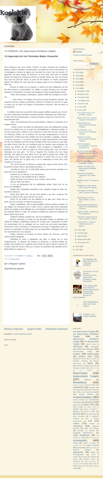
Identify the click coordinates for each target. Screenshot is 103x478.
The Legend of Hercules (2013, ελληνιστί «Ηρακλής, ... (87, 192)
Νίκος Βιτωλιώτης (91, 414)
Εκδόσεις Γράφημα (78, 385)
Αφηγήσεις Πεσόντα (79, 359)
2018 (78, 76)
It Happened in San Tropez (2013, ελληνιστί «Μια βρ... (87, 186)
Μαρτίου (80, 236)
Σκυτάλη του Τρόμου (85, 430)
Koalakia (78, 52)
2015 (78, 85)
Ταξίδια (75, 443)
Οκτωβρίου (81, 97)
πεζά (90, 421)
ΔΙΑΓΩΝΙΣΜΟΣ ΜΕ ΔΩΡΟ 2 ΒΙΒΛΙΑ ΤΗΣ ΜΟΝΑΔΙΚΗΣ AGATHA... (87, 207)
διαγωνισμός (15, 259)
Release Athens (89, 459)
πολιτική (91, 423)
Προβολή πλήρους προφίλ (82, 55)
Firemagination (78, 454)
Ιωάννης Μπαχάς (86, 394)
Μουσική (76, 414)
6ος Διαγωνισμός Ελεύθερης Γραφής (86, 339)
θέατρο (75, 392)
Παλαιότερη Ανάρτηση (57, 329)
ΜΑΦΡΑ (76, 409)
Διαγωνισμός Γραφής (86, 376)
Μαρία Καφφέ (78, 407)
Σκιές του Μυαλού (91, 428)
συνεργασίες (80, 440)
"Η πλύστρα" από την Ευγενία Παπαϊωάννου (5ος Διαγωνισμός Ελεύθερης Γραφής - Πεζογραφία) (90, 276)
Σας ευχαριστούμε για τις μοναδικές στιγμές (86, 114)
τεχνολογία (76, 445)
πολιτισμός (77, 426)
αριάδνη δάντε (85, 356)
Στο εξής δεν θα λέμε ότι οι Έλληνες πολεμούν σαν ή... (87, 152)
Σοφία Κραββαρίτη (81, 435)
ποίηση (76, 423)
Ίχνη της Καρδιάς (92, 392)
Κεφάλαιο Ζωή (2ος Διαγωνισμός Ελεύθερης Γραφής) (86, 139)
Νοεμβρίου (81, 94)
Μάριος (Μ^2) (91, 407)
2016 (78, 82)
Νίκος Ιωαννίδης (78, 416)
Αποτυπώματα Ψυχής (82, 351)
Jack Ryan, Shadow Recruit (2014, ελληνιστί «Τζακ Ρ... (87, 218)
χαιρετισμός (93, 447)
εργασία (92, 387)
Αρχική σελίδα (34, 329)
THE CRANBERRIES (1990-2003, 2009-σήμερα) (90, 304)
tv (93, 466)
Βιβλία (90, 363)
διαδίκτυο (87, 380)
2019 (78, 72)
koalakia (13, 13)
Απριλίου (80, 233)
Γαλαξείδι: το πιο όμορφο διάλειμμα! (89, 315)
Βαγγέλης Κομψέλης (80, 361)
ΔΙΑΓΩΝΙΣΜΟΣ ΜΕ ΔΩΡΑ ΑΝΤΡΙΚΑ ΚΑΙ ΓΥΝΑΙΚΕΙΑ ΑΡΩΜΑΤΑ (90, 262)
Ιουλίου (80, 107)
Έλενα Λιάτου (91, 385)
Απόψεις (76, 354)
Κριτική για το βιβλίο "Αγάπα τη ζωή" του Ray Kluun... (87, 157)
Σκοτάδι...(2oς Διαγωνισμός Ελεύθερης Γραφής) (87, 162)
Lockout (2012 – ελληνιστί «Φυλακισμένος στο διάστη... (86, 224)
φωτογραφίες (81, 447)
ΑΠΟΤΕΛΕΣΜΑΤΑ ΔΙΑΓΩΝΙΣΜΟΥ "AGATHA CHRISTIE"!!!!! (87, 146)
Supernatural (92, 461)
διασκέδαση (80, 382)
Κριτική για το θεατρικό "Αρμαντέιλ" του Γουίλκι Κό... (86, 175)
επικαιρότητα (78, 387)
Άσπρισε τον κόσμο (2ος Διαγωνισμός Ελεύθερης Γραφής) (86, 168)
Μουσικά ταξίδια (89, 411)
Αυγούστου (81, 104)
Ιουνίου (80, 110)
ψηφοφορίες (78, 452)
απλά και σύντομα (85, 349)
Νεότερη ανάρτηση (13, 329)
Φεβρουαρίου (82, 239)
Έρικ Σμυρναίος (78, 390)
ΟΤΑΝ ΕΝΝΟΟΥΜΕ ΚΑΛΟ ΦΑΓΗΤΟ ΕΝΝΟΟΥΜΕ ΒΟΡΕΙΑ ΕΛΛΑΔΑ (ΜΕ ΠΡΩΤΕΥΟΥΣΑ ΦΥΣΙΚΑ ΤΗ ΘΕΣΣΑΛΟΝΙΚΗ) (86, 291)
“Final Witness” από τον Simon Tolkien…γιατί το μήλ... (86, 199)
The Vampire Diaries (87, 464)
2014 (78, 88)
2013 (78, 246)
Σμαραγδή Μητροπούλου (83, 433)
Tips (87, 466)
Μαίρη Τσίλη (89, 404)
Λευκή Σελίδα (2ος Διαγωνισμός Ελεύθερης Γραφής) (86, 125)
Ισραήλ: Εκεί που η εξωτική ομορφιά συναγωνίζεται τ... (87, 119)
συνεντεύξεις (93, 437)
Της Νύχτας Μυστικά (91, 445)
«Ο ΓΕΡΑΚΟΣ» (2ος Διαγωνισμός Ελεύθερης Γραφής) (86, 132)
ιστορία (82, 392)
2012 (78, 249)
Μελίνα (86, 409)
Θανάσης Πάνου (91, 390)
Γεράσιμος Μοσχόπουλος (81, 368)
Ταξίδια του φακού (89, 443)
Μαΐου (79, 230)
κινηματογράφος (82, 397)
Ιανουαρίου (81, 242)
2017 (78, 79)
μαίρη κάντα (77, 405)
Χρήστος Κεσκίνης (82, 450)
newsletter (93, 457)
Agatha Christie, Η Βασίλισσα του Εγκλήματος (87, 213)
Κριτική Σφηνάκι (78, 400)
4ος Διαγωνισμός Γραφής (84, 331)
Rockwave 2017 (78, 461)
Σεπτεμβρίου (82, 100)
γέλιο (94, 366)
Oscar (75, 459)
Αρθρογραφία (93, 354)
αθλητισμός (78, 346)
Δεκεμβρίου (81, 91)
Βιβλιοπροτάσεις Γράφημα (81, 366)
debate (93, 452)
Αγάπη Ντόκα (91, 344)
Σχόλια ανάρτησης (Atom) (23, 334)
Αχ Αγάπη (92, 359)
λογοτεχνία (89, 402)
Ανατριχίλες (95, 347)
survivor (75, 463)
